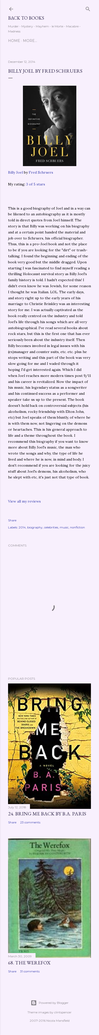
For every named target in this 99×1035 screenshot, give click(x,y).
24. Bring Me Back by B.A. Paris (47, 813)
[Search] (88, 8)
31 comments (30, 971)
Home (14, 40)
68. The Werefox (29, 962)
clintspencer (63, 1012)
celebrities (51, 527)
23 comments (30, 822)
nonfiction (77, 527)
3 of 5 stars (35, 184)
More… (30, 40)
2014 (22, 527)
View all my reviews (24, 501)
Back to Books (26, 18)
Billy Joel (15, 172)
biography (35, 527)
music (64, 527)
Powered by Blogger (50, 1003)
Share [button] (12, 520)
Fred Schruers (41, 172)
